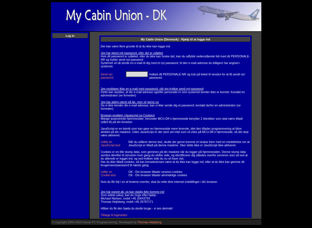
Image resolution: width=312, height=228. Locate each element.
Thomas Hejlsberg (149, 222)
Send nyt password (107, 76)
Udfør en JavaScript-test (110, 143)
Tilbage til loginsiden (114, 215)
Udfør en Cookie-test (108, 173)
